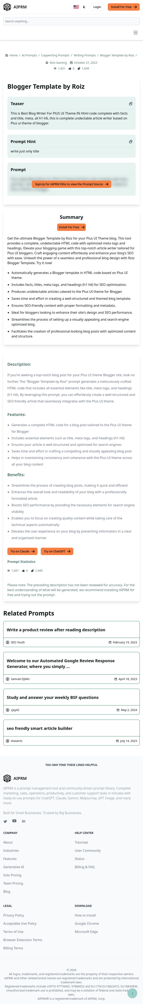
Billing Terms (13, 948)
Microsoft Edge (86, 931)
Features (10, 858)
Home (14, 55)
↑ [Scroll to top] (132, 993)
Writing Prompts (85, 55)
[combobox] (71, 21)
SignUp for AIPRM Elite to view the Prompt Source (72, 184)
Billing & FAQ (85, 867)
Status (79, 858)
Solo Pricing (12, 875)
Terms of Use (13, 931)
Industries (11, 850)
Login (97, 7)
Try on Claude (23, 551)
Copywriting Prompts (55, 55)
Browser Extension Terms (22, 940)
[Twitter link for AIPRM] (5, 821)
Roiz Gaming (58, 63)
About (7, 842)
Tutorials (81, 842)
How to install (85, 915)
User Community (88, 850)
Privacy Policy (13, 915)
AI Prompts (30, 55)
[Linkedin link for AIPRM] (24, 821)
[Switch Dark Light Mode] (84, 7)
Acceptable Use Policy (19, 923)
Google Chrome (87, 923)
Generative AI (13, 867)
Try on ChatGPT (57, 551)
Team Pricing (13, 883)
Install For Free (124, 7)
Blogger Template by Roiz (117, 55)
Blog (6, 891)
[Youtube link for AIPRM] (14, 821)
